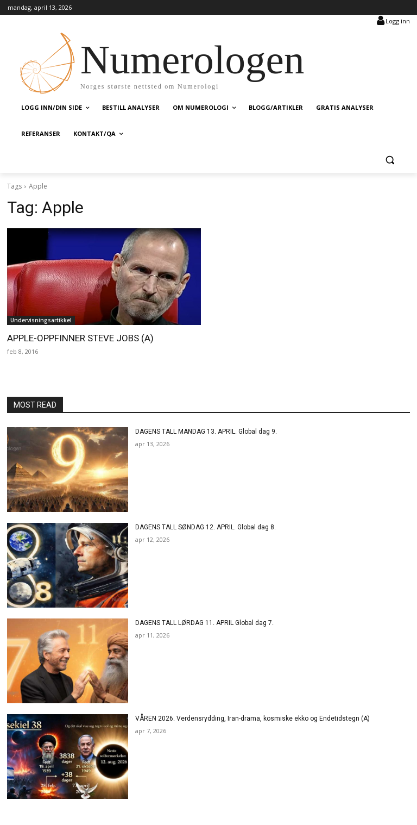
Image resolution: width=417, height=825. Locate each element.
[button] (389, 160)
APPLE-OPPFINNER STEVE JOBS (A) (80, 338)
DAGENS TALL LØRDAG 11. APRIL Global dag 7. (204, 623)
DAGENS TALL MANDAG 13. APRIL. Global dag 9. (206, 431)
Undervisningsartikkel (41, 320)
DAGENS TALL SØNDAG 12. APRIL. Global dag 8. (205, 527)
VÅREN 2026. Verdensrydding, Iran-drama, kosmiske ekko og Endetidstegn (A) (252, 718)
